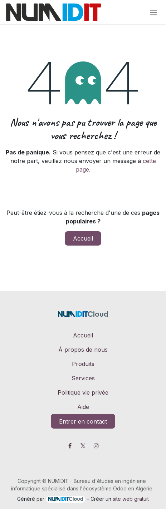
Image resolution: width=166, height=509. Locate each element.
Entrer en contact (83, 421)
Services (83, 378)
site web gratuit (131, 499)
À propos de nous (83, 349)
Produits (83, 363)
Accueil (83, 238)
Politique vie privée (83, 392)
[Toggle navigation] (153, 12)
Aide (83, 406)
